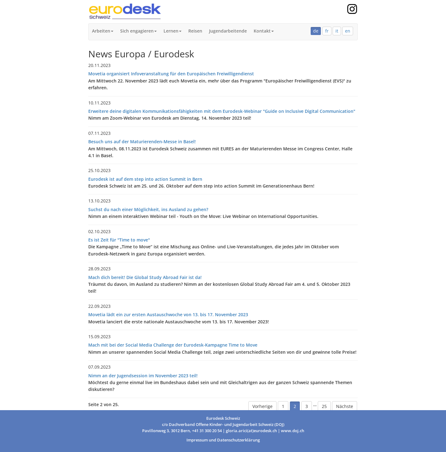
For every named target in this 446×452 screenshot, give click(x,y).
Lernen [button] (172, 31)
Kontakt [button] (264, 31)
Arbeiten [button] (102, 31)
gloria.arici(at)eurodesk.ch (251, 430)
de (315, 31)
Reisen (195, 31)
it (336, 31)
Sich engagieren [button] (138, 31)
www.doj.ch (292, 430)
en (347, 31)
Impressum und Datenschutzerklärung (223, 440)
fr (327, 31)
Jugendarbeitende (228, 31)
